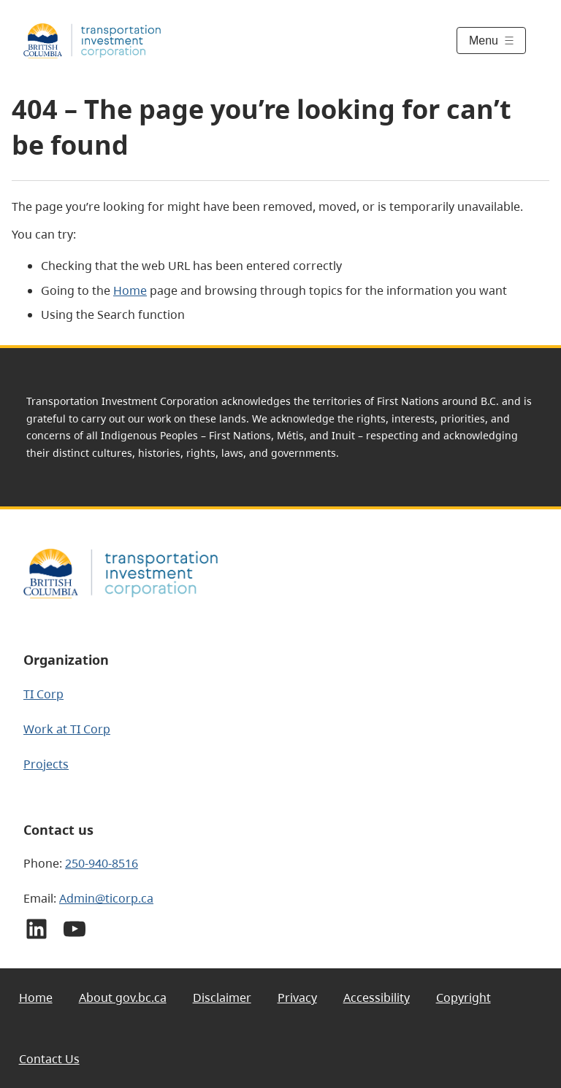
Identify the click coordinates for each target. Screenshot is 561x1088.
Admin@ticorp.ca (106, 898)
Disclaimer (222, 997)
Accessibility (376, 997)
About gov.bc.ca (123, 997)
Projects (46, 764)
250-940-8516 (101, 863)
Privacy (297, 997)
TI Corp (43, 694)
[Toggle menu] (491, 40)
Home (130, 290)
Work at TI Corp (66, 729)
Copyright (463, 997)
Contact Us (49, 1059)
